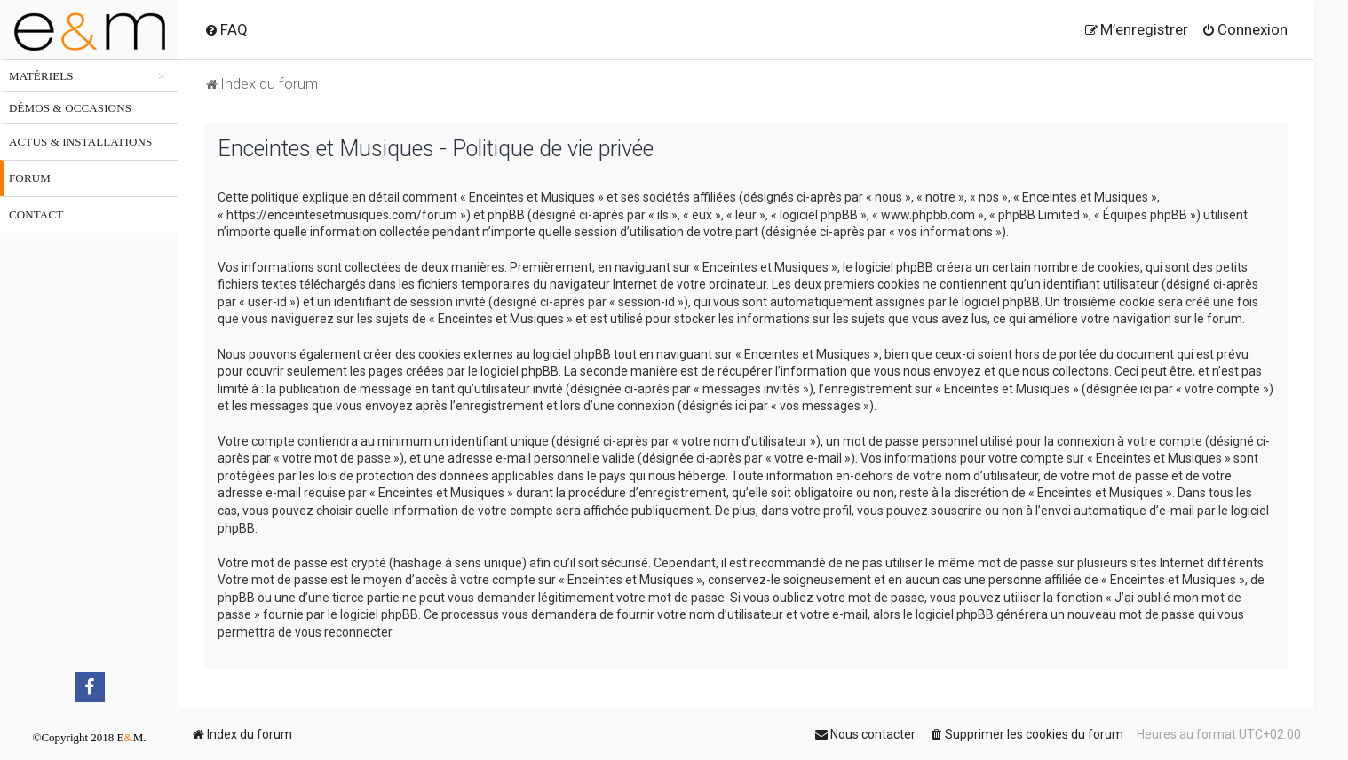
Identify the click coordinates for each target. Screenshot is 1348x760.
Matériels (41, 76)
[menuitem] (226, 29)
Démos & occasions (70, 108)
